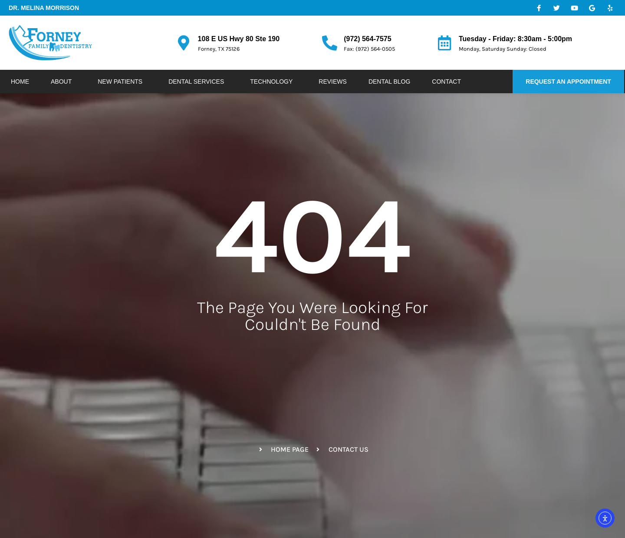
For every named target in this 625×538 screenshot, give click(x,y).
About (63, 81)
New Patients (122, 81)
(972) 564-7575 (367, 38)
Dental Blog (389, 81)
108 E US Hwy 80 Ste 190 (239, 38)
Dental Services (198, 81)
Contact (446, 81)
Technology (273, 81)
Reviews (333, 81)
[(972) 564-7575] (329, 42)
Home (20, 81)
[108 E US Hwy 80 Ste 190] (183, 42)
